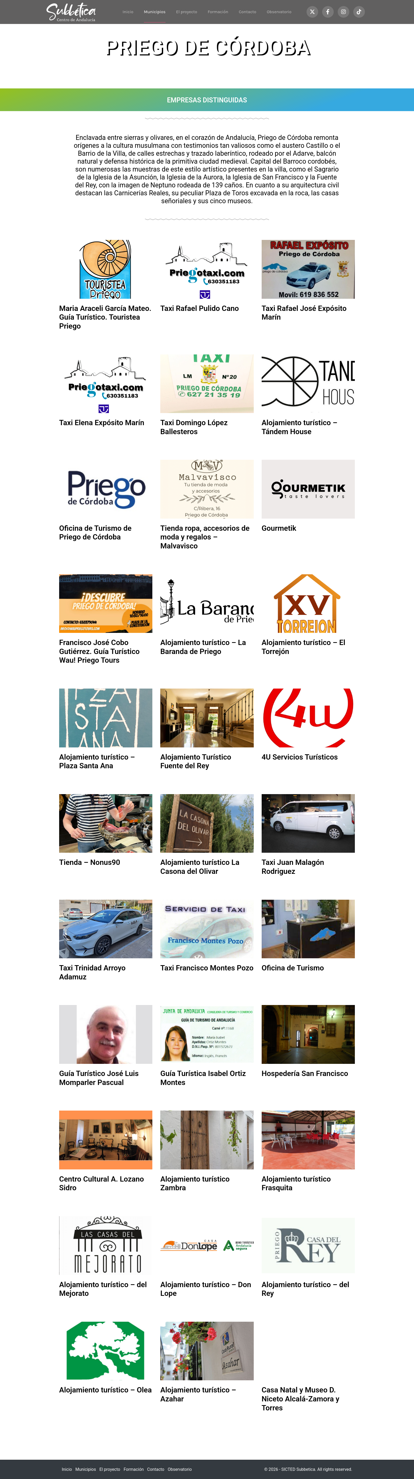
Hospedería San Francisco (305, 1073)
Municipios (155, 11)
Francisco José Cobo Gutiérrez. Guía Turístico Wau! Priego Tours (99, 651)
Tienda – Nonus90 (89, 862)
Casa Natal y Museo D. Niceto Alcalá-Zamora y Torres (300, 1399)
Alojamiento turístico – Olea (105, 1390)
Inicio (128, 11)
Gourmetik (279, 528)
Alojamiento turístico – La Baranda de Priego (203, 647)
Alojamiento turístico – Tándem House (299, 427)
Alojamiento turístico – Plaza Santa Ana (97, 761)
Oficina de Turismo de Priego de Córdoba (95, 533)
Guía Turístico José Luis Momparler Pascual (99, 1078)
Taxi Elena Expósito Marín (101, 422)
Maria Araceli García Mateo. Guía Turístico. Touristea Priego (105, 317)
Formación (218, 11)
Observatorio (279, 11)
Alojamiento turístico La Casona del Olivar (199, 867)
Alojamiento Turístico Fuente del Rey (195, 761)
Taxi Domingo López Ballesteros (194, 427)
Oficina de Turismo (293, 968)
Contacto (247, 11)
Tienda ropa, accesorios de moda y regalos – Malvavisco (205, 537)
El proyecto (186, 11)
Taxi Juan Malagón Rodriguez (293, 867)
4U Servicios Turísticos (300, 757)
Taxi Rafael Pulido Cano (199, 308)
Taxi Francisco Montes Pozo (206, 968)
